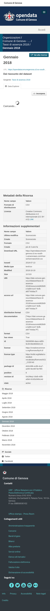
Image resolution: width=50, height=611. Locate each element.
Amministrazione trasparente (22, 525)
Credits (5, 600)
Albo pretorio (14, 546)
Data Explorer (12, 86)
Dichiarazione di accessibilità (21, 572)
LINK (31, 219)
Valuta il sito (14, 567)
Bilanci (11, 541)
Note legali (41, 593)
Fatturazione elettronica (19, 562)
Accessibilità (26, 593)
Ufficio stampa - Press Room (21, 513)
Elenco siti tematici (17, 556)
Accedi (41, 30)
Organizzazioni (11, 37)
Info (3, 593)
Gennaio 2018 (11, 47)
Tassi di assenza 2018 (16, 44)
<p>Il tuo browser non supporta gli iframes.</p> (25, 142)
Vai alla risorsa (39, 55)
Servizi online (14, 551)
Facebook (7, 461)
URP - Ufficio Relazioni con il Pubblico (25, 490)
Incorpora (39, 93)
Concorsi (12, 530)
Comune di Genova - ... (16, 41)
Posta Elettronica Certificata (21, 492)
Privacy (13, 593)
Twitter (6, 456)
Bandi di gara (14, 536)
